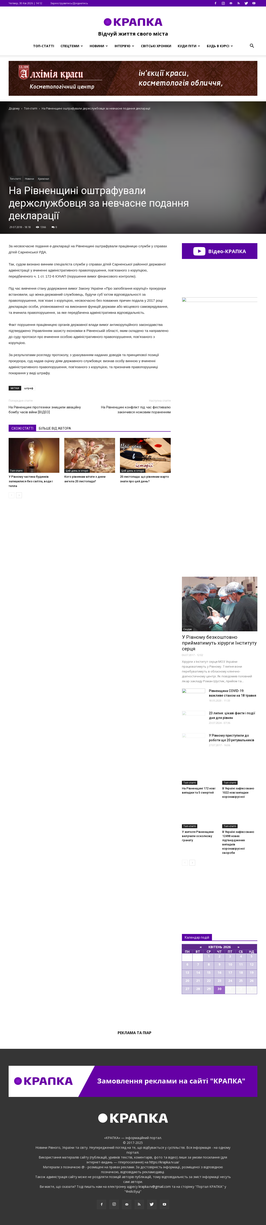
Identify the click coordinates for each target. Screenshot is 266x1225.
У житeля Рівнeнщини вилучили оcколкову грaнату (198, 836)
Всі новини (197, 892)
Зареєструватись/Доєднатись (69, 3)
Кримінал (43, 178)
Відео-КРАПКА (219, 251)
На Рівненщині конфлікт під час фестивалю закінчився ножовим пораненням (136, 409)
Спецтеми (72, 46)
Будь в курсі (220, 46)
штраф (28, 388)
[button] (251, 46)
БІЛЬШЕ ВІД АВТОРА (55, 428)
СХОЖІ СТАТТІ (22, 428)
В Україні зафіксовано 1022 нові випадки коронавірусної (238, 792)
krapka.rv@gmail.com (155, 1186)
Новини (99, 46)
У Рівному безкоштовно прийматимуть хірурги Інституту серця (219, 643)
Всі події (219, 1010)
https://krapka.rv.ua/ (164, 1162)
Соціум (187, 629)
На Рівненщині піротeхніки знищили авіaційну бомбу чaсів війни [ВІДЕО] (45, 409)
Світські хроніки (156, 46)
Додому (14, 108)
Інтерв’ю (124, 46)
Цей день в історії (77, 470)
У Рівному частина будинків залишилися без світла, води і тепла (31, 481)
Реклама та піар (134, 1032)
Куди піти (189, 46)
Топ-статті (43, 46)
